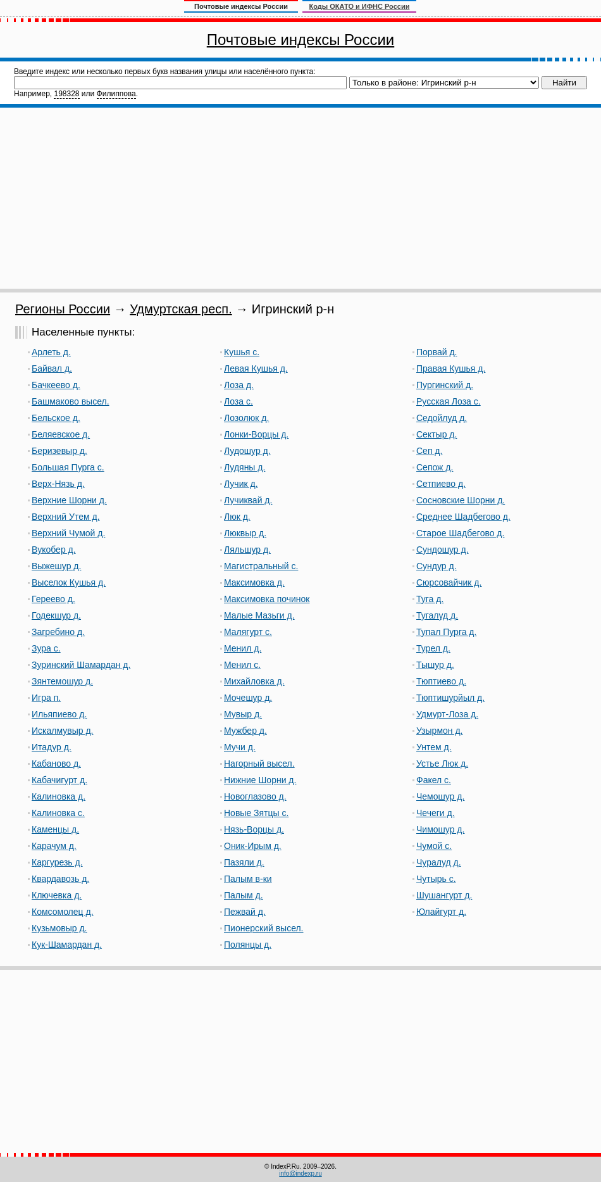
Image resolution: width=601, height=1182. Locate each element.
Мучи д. (240, 747)
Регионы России (62, 309)
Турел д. (433, 648)
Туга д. (429, 599)
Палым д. (243, 895)
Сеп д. (429, 451)
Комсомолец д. (63, 912)
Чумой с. (434, 846)
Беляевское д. (61, 434)
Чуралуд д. (438, 862)
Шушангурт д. (444, 895)
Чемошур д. (440, 796)
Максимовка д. (254, 582)
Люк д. (237, 517)
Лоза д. (239, 385)
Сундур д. (436, 566)
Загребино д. (58, 632)
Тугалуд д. (437, 615)
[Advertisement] (301, 198)
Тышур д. (435, 665)
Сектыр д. (436, 434)
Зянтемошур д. (62, 681)
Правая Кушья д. (450, 368)
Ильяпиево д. (59, 714)
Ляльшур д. (247, 549)
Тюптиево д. (441, 681)
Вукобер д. (54, 549)
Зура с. (46, 648)
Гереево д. (53, 599)
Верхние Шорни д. (69, 500)
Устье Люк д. (442, 763)
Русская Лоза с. (448, 401)
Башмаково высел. (70, 401)
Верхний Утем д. (66, 517)
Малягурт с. (248, 632)
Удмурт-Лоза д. (447, 714)
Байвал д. (52, 368)
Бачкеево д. (56, 385)
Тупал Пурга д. (446, 632)
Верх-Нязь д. (58, 484)
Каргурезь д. (57, 862)
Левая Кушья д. (256, 368)
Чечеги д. (435, 813)
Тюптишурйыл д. (450, 698)
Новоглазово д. (255, 796)
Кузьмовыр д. (59, 928)
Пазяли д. (244, 862)
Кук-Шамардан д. (67, 945)
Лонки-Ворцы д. (256, 434)
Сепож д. (434, 467)
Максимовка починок (266, 599)
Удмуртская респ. (181, 309)
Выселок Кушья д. (69, 582)
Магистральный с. (261, 566)
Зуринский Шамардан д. (81, 665)
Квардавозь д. (60, 879)
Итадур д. (51, 747)
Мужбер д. (245, 731)
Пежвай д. (245, 912)
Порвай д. (436, 352)
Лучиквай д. (248, 500)
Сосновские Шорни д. (460, 500)
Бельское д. (56, 418)
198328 (66, 93)
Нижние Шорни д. (260, 780)
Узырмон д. (439, 731)
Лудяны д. (244, 467)
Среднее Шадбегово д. (463, 517)
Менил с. (242, 665)
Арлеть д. (51, 352)
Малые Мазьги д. (259, 615)
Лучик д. (241, 484)
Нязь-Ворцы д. (254, 829)
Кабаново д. (56, 763)
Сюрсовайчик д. (448, 582)
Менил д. (242, 648)
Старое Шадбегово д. (460, 533)
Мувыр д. (243, 714)
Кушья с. (241, 352)
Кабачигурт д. (59, 780)
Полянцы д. (247, 945)
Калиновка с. (58, 813)
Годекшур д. (56, 615)
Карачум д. (54, 846)
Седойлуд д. (441, 418)
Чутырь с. (436, 879)
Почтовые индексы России (300, 39)
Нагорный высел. (259, 763)
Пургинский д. (444, 385)
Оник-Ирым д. (253, 846)
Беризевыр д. (59, 451)
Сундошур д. (442, 549)
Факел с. (433, 780)
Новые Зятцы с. (256, 813)
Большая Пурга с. (68, 467)
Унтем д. (434, 747)
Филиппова (116, 93)
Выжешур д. (56, 566)
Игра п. (46, 698)
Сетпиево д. (441, 484)
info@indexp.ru (300, 1173)
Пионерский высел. (264, 928)
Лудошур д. (247, 451)
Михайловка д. (254, 681)
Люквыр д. (245, 533)
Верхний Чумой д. (68, 533)
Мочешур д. (248, 698)
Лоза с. (238, 401)
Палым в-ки (248, 879)
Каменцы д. (55, 829)
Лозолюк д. (246, 418)
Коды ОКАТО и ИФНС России (359, 6)
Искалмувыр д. (62, 731)
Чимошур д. (440, 829)
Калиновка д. (58, 796)
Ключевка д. (57, 895)
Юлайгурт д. (441, 912)
